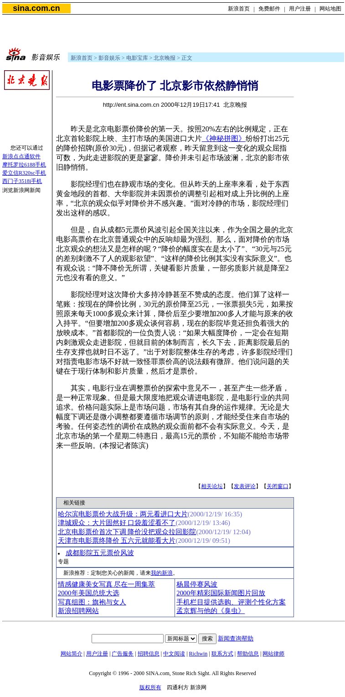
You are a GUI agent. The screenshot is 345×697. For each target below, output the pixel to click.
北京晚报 (164, 58)
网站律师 (273, 653)
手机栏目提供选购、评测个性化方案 (231, 602)
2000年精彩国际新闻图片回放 (220, 593)
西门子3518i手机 (22, 181)
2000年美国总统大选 (88, 593)
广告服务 (123, 653)
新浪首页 (239, 8)
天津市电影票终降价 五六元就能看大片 (117, 540)
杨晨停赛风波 (196, 584)
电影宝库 (137, 58)
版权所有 (150, 687)
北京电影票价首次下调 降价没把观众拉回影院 (127, 532)
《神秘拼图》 (224, 138)
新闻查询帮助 (235, 638)
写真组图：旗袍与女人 (92, 602)
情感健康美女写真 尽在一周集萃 (106, 584)
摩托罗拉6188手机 (24, 164)
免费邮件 (269, 8)
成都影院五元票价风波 (100, 553)
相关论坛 (212, 486)
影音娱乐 (109, 58)
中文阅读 (174, 653)
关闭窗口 (277, 486)
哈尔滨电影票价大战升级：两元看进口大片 (123, 514)
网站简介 (71, 653)
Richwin (198, 653)
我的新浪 (162, 573)
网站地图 (330, 8)
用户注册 (300, 8)
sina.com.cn (36, 8)
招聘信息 (149, 653)
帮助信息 (248, 653)
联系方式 (222, 653)
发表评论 (245, 486)
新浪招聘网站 (78, 610)
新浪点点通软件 (21, 156)
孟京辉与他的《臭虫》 (210, 610)
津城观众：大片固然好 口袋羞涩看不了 (117, 522)
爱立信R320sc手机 (24, 173)
